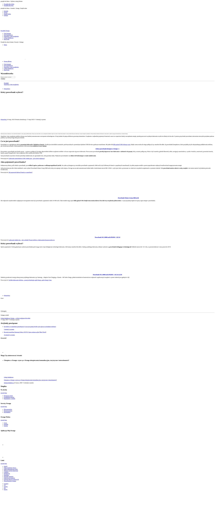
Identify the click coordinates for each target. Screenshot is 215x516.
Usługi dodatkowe (8, 38)
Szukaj (3, 78)
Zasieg (5, 12)
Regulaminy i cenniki (9, 398)
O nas (5, 423)
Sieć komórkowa (8, 35)
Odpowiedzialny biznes (10, 468)
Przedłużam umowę (9, 397)
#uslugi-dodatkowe (9, 383)
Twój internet (7, 33)
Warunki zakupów (8, 476)
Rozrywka (6, 39)
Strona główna (7, 61)
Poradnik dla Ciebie (9, 4)
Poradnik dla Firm (8, 5)
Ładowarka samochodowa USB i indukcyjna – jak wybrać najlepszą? (27, 158)
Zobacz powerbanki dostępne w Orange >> (107, 148)
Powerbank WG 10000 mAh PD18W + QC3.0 (107, 237)
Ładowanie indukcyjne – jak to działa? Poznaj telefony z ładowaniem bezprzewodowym (32, 240)
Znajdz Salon (7, 14)
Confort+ (6, 472)
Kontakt (6, 11)
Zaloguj (6, 15)
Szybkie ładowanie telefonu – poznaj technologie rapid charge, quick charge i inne (30, 280)
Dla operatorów (8, 409)
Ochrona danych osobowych (11, 479)
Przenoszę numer (8, 395)
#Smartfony (7, 88)
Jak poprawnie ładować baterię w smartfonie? (20, 172)
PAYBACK (7, 473)
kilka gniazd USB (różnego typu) (121, 144)
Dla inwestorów (8, 411)
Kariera (6, 426)
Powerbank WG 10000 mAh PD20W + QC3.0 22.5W (107, 274)
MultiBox (6, 475)
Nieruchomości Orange (10, 481)
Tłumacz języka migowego (11, 470)
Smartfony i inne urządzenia (11, 36)
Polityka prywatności (9, 478)
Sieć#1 (5, 466)
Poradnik (6, 83)
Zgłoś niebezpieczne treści (11, 469)
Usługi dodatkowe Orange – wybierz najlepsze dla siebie (15, 318)
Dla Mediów (7, 412)
